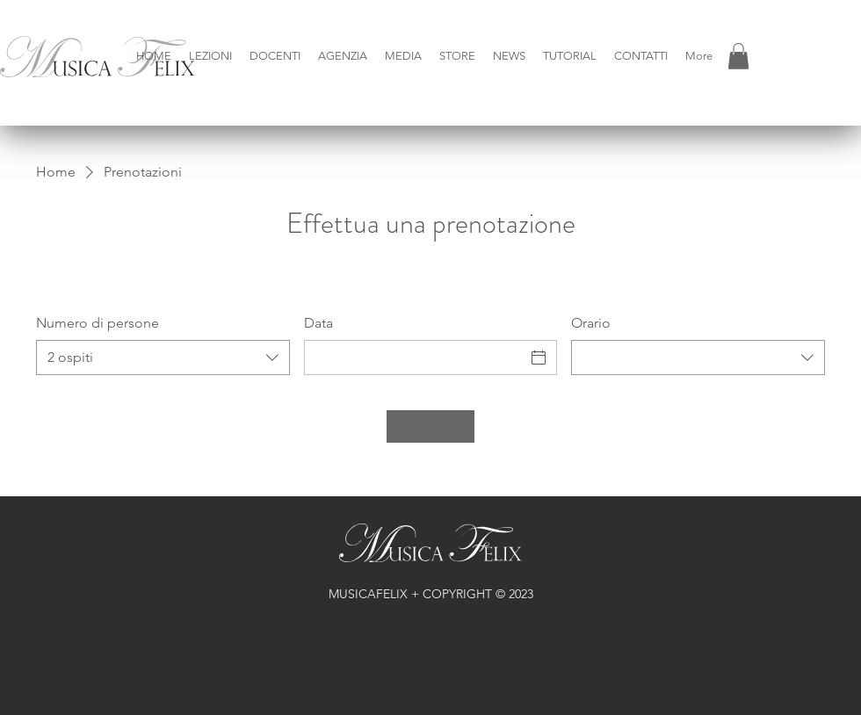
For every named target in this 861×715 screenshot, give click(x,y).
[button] (210, 56)
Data (318, 322)
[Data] (415, 357)
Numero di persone (97, 322)
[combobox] (163, 357)
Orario (591, 322)
